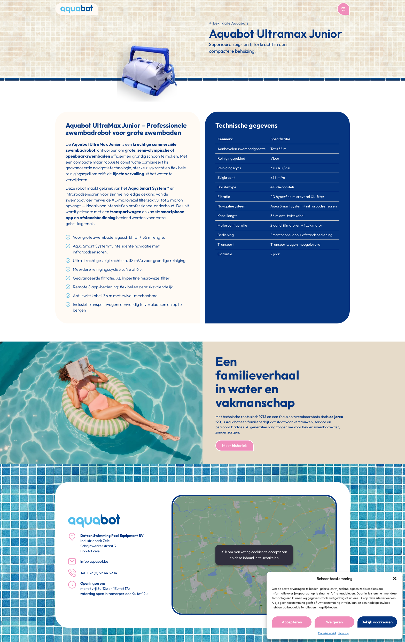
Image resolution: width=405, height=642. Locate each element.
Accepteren (292, 622)
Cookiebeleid (327, 633)
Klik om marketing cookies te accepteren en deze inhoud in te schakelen (254, 555)
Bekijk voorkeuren (377, 622)
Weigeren (334, 622)
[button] (394, 578)
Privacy (343, 633)
